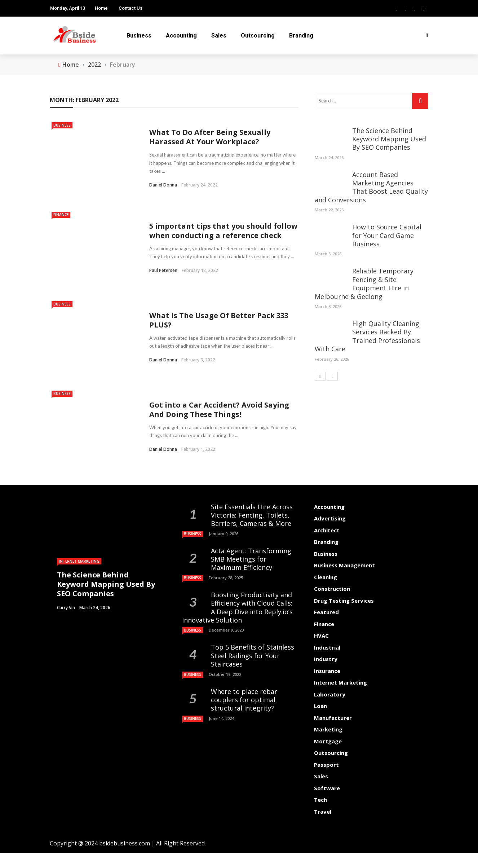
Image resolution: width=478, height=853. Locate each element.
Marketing (328, 729)
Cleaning (325, 577)
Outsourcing (258, 35)
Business (139, 35)
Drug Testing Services (344, 600)
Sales (218, 35)
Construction (332, 588)
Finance (60, 214)
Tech (320, 799)
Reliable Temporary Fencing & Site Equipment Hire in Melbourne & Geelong (364, 283)
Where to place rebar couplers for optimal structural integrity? (244, 700)
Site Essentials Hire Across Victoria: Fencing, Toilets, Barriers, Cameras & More (252, 515)
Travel (322, 811)
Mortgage (328, 741)
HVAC (321, 635)
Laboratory (329, 694)
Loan (320, 705)
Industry (325, 659)
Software (327, 788)
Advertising (330, 518)
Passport (326, 764)
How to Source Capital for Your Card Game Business (386, 235)
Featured (326, 612)
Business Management (344, 565)
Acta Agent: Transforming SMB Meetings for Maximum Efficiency (251, 559)
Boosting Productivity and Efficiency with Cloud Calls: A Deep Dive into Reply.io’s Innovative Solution (237, 607)
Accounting (181, 35)
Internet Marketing (79, 561)
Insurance (327, 670)
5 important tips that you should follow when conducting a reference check (223, 230)
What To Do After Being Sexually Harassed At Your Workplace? (209, 136)
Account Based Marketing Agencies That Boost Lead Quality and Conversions (371, 187)
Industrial (327, 647)
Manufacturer (333, 717)
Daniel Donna (163, 185)
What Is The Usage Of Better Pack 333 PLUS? (218, 320)
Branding (301, 35)
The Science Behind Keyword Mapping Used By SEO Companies (389, 139)
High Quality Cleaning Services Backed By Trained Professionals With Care (367, 336)
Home (101, 8)
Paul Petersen (163, 270)
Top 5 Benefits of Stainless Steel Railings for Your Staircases (252, 655)
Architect (327, 530)
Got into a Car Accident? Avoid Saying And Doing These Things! (219, 409)
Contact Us (130, 8)
